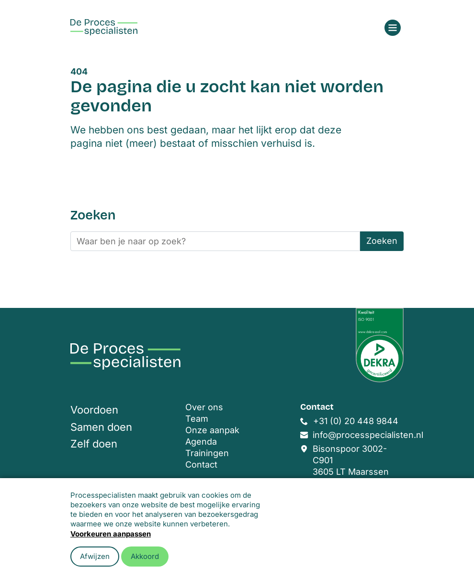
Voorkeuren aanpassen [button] (110, 533)
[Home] (103, 27)
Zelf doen (93, 443)
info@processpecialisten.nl (368, 435)
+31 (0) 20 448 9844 (355, 421)
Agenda (201, 442)
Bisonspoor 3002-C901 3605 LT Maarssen (351, 460)
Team (196, 419)
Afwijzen (95, 556)
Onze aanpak (212, 430)
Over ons (204, 407)
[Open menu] (393, 27)
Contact (201, 464)
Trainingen (207, 453)
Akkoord (145, 556)
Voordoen (94, 410)
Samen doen (101, 427)
